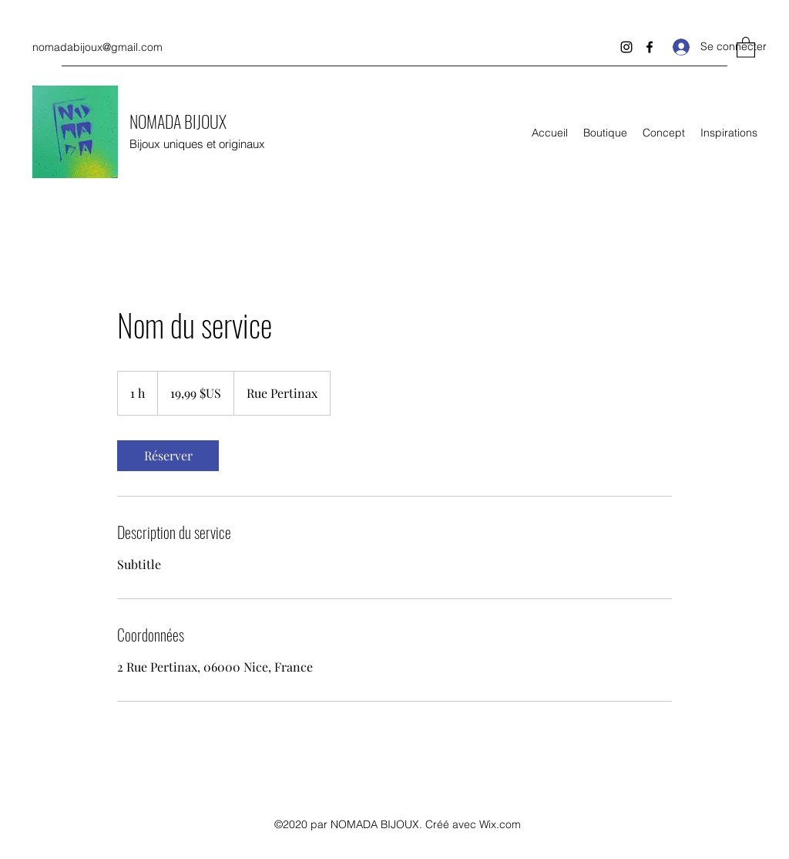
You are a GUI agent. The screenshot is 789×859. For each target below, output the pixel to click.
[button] (746, 46)
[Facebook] (649, 47)
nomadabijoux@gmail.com (97, 47)
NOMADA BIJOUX (178, 121)
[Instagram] (626, 47)
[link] (168, 455)
